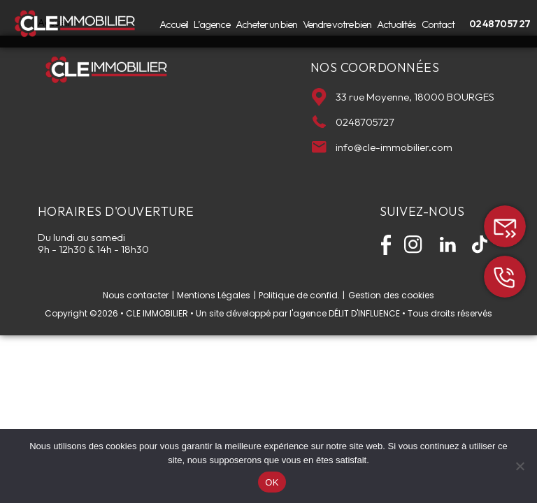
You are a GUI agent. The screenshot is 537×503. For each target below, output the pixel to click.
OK (271, 482)
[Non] (520, 466)
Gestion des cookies (391, 295)
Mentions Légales (213, 295)
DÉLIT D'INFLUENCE (364, 313)
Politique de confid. (299, 295)
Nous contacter (136, 295)
